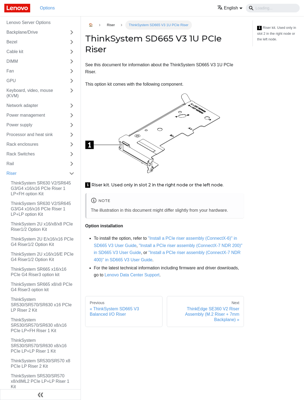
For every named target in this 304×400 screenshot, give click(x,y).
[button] (230, 8)
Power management (25, 115)
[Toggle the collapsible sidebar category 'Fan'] (72, 71)
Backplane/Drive (22, 32)
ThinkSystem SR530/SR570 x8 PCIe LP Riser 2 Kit (40, 363)
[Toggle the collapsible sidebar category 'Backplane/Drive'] (72, 32)
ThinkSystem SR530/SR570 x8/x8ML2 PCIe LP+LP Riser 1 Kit (40, 381)
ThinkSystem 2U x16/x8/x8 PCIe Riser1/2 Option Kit (42, 227)
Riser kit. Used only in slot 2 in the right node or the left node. (276, 33)
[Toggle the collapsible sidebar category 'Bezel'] (72, 42)
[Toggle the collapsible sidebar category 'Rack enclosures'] (72, 144)
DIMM (12, 61)
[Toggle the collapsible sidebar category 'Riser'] (72, 173)
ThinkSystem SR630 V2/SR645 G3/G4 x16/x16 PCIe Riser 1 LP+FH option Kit (41, 188)
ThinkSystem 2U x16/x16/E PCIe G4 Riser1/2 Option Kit (42, 257)
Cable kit (14, 51)
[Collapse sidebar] (40, 394)
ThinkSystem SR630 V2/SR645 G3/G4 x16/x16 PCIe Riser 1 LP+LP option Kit (41, 209)
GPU (11, 80)
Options (47, 8)
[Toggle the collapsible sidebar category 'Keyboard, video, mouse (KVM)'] (72, 93)
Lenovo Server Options (28, 22)
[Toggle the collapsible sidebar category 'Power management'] (72, 115)
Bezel (11, 42)
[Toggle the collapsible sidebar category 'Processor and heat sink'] (72, 134)
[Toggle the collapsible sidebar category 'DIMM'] (72, 61)
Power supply (19, 125)
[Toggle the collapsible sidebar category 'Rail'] (72, 163)
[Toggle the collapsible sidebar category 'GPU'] (72, 80)
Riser (11, 173)
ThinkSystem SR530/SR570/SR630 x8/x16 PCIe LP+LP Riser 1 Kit (39, 345)
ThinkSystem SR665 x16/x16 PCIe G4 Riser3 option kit (38, 272)
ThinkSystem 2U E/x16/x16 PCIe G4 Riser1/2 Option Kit (42, 242)
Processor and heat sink (29, 134)
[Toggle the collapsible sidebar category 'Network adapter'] (72, 105)
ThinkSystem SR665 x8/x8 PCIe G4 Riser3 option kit (41, 287)
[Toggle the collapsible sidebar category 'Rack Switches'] (72, 154)
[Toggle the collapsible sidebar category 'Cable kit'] (72, 51)
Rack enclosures (22, 144)
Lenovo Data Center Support (132, 275)
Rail (10, 163)
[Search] (273, 8)
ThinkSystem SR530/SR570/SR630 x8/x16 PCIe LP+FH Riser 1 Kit (39, 325)
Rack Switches (20, 154)
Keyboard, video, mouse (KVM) (29, 93)
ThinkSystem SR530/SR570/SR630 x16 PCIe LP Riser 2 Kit (41, 304)
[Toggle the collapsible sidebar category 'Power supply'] (72, 125)
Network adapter (22, 105)
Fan (10, 71)
